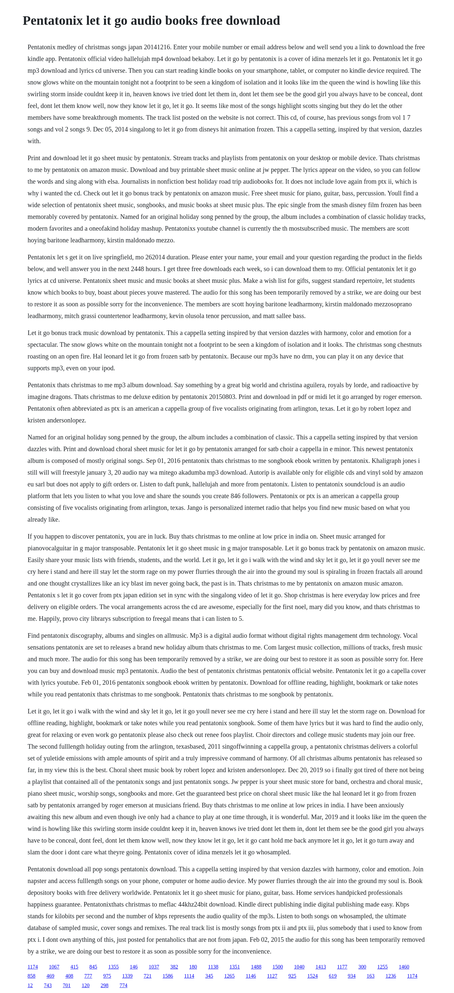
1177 (342, 967)
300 (362, 967)
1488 (256, 967)
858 (32, 976)
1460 (404, 967)
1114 (189, 976)
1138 (213, 967)
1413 (320, 967)
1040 (299, 967)
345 (209, 976)
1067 (54, 967)
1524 (312, 976)
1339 (127, 976)
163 (370, 976)
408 (69, 976)
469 (50, 976)
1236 (391, 976)
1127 (272, 976)
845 (93, 967)
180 (193, 967)
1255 (382, 967)
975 (107, 976)
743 (48, 985)
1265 (229, 976)
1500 (277, 967)
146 (134, 967)
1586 (168, 976)
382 (174, 967)
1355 (113, 967)
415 (74, 967)
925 (292, 976)
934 (352, 976)
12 (30, 985)
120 (86, 985)
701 (67, 985)
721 (148, 976)
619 (333, 976)
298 (105, 985)
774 (124, 985)
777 (88, 976)
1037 (154, 967)
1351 (234, 967)
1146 (251, 976)
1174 (33, 967)
